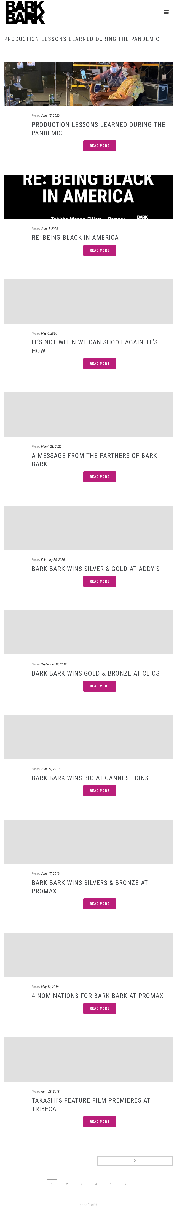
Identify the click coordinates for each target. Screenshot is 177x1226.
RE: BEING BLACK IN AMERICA (75, 237)
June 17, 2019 (50, 874)
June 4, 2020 (49, 229)
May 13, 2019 (50, 987)
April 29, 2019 (50, 1091)
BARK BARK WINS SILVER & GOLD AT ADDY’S (96, 569)
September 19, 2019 (54, 664)
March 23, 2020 (51, 446)
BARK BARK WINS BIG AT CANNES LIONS (90, 778)
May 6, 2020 (49, 333)
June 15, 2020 (50, 116)
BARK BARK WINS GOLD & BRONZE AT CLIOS (96, 673)
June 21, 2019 (50, 769)
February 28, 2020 (53, 560)
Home (87, 50)
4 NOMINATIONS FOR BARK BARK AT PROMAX (97, 996)
